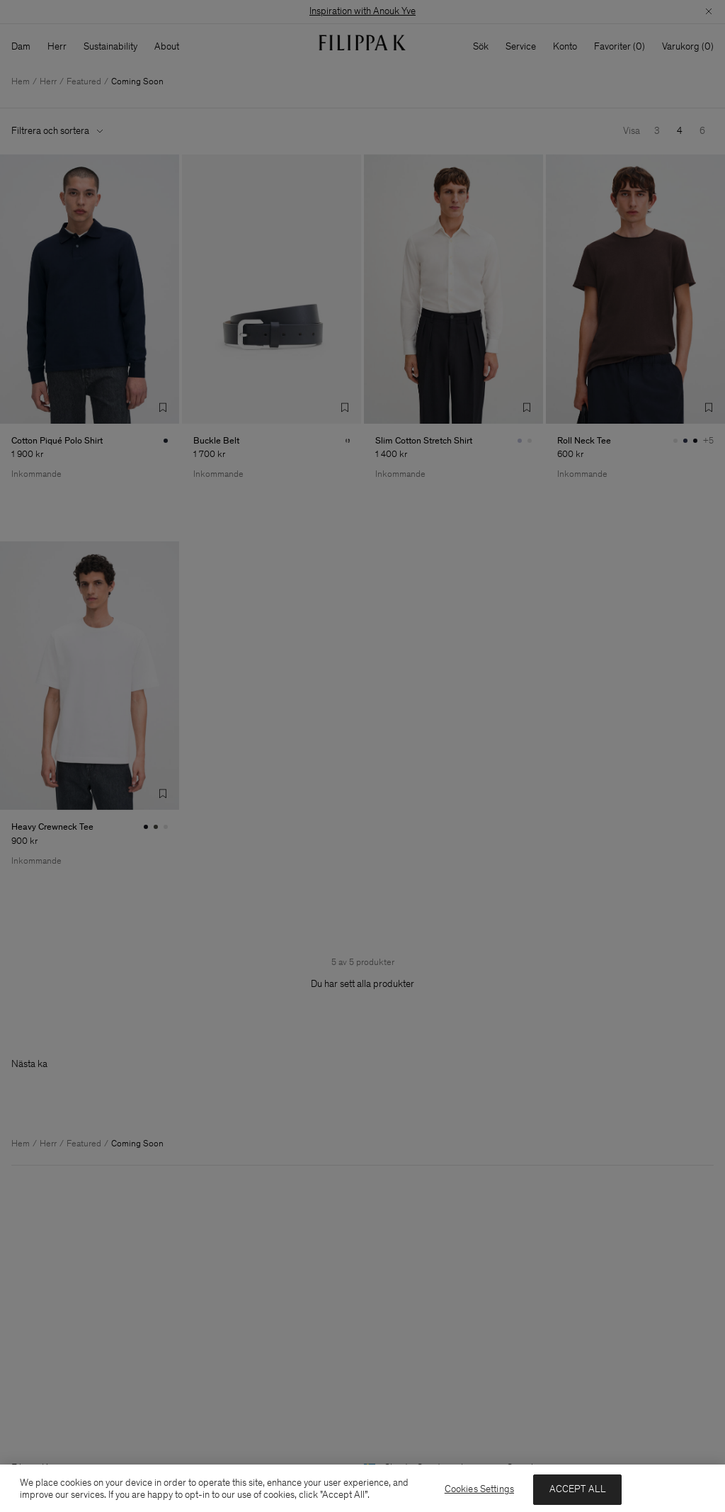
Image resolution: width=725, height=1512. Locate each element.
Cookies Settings (479, 1489)
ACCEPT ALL (577, 1489)
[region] (362, 1488)
